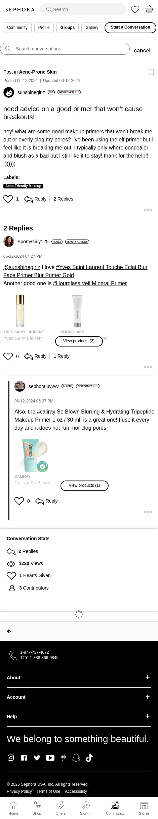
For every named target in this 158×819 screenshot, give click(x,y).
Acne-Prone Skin (38, 72)
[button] (8, 199)
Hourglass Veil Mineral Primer (91, 283)
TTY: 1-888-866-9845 (39, 657)
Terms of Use (49, 791)
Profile (44, 27)
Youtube (50, 758)
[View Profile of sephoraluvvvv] (51, 386)
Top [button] (9, 631)
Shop (37, 813)
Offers (60, 813)
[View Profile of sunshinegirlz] (36, 92)
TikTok (89, 758)
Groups (68, 27)
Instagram (11, 758)
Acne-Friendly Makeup (23, 186)
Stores (144, 813)
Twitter (37, 758)
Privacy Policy (19, 791)
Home (13, 813)
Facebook (24, 758)
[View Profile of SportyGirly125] (40, 242)
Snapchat (76, 758)
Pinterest (63, 758)
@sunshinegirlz (21, 267)
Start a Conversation (130, 27)
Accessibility (76, 791)
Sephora (20, 9)
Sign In (85, 808)
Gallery (91, 27)
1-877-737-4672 (34, 652)
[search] (83, 9)
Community (115, 813)
